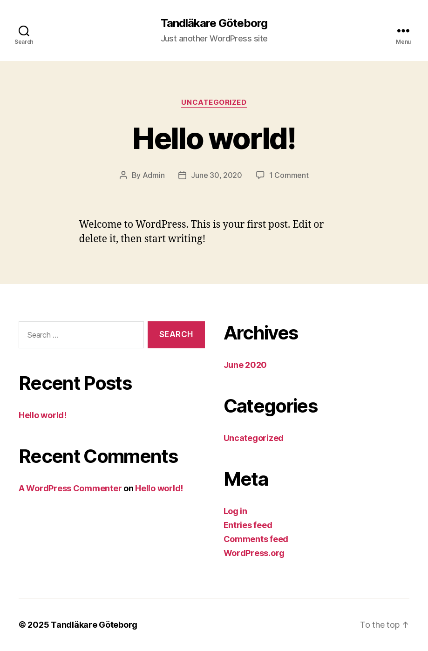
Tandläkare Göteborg (214, 23)
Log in (235, 511)
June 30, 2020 (216, 175)
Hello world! (213, 138)
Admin (154, 175)
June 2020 (245, 365)
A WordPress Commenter (70, 488)
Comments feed (256, 539)
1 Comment (289, 175)
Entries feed (248, 525)
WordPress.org (254, 553)
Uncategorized (213, 102)
